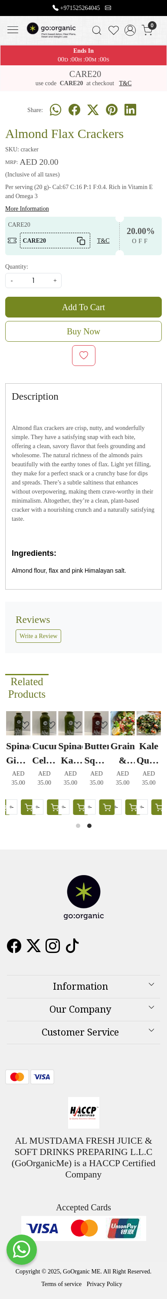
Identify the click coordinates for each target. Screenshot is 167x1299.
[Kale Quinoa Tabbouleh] (149, 723)
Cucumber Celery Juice (45, 754)
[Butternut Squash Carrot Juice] (97, 723)
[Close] (157, 10)
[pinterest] (111, 110)
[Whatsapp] (55, 110)
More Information (27, 208)
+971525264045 (80, 8)
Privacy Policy (104, 1284)
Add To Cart (83, 307)
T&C (125, 83)
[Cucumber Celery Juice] (45, 723)
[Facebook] (14, 949)
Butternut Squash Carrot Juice (97, 754)
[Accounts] (130, 30)
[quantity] (33, 280)
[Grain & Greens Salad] (123, 723)
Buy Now (83, 331)
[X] (34, 949)
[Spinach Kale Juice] (71, 723)
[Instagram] (53, 949)
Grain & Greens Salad (123, 754)
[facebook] (74, 110)
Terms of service (61, 1284)
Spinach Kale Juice (71, 754)
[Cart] (133, 807)
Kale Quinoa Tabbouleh (149, 754)
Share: (35, 110)
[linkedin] (130, 110)
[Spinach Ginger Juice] (19, 723)
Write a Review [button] (38, 636)
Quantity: (16, 266)
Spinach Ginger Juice (19, 754)
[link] (96, 30)
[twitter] (93, 110)
